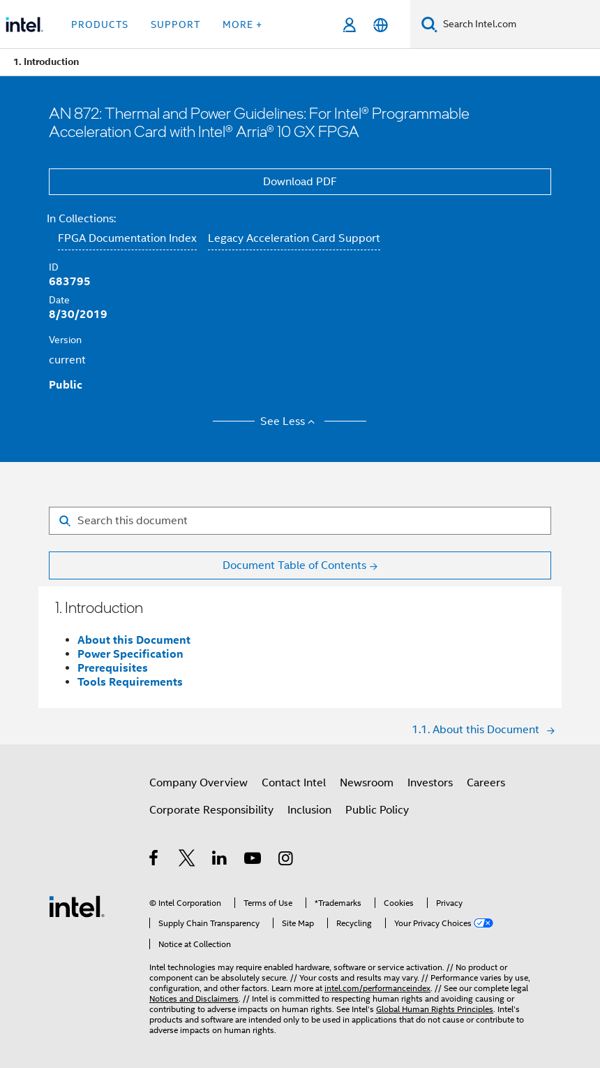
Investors (430, 783)
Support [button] (175, 24)
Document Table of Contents (294, 565)
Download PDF (300, 182)
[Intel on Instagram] (286, 860)
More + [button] (242, 24)
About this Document (133, 640)
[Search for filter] (300, 521)
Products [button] (99, 24)
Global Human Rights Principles (434, 1009)
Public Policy (377, 810)
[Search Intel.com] (518, 24)
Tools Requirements (130, 681)
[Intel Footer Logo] (77, 906)
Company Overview (198, 783)
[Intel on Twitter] (187, 860)
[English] (380, 25)
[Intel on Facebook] (154, 860)
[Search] (429, 24)
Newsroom (366, 783)
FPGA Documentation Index (127, 238)
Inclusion (309, 810)
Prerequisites (112, 668)
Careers (486, 783)
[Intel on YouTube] (253, 860)
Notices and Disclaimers (194, 998)
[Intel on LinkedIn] (220, 860)
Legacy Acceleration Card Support (294, 238)
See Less (290, 421)
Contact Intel (294, 783)
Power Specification (130, 654)
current (67, 360)
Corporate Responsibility (211, 810)
